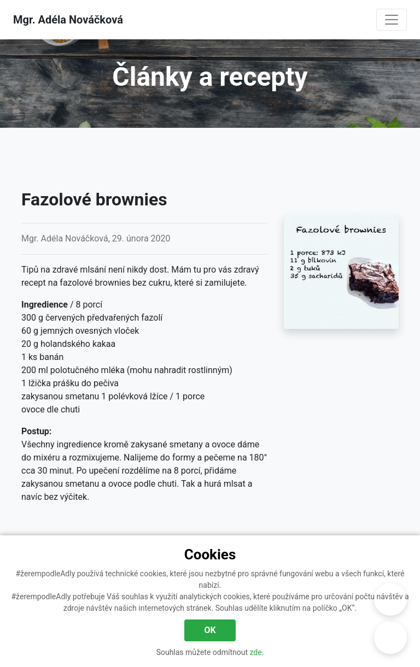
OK (209, 630)
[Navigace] (391, 20)
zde (256, 652)
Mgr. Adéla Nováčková (68, 19)
